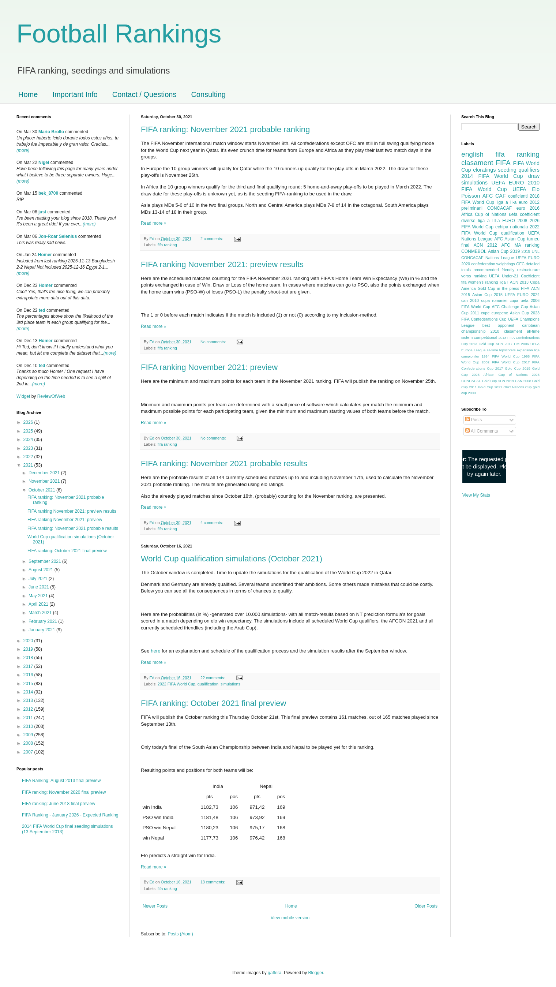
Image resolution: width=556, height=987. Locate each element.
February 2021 (43, 621)
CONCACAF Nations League (487, 257)
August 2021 (42, 569)
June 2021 (39, 587)
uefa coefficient (524, 214)
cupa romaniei (494, 300)
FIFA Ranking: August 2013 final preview (61, 780)
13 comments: (213, 882)
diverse (468, 220)
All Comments (481, 431)
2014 (28, 692)
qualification (208, 684)
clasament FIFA (486, 163)
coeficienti (517, 196)
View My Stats (476, 495)
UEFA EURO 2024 (522, 294)
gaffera (274, 972)
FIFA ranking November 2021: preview (209, 367)
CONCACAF (499, 208)
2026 (28, 422)
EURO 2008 (514, 220)
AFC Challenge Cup (510, 306)
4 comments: (212, 522)
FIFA (525, 288)
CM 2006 (521, 344)
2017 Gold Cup (508, 368)
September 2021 (45, 561)
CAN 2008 (523, 381)
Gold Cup (486, 288)
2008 (28, 743)
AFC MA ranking (520, 245)
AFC (487, 196)
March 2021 (41, 612)
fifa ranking (167, 245)
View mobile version (290, 917)
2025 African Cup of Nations (500, 375)
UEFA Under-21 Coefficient (514, 276)
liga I (504, 282)
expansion (525, 350)
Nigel (43, 162)
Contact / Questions (144, 94)
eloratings (484, 170)
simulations (230, 684)
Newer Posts (155, 906)
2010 (28, 726)
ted (42, 310)
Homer (45, 254)
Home (28, 94)
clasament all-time (522, 331)
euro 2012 (529, 202)
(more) (22, 150)
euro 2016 (528, 208)
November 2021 (45, 481)
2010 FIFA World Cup (500, 186)
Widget (23, 396)
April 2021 (39, 604)
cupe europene (494, 313)
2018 (28, 657)
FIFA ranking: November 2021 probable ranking (225, 129)
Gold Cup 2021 (490, 387)
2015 (28, 683)
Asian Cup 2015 (487, 294)
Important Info (74, 94)
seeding (507, 170)
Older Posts (425, 906)
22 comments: (213, 678)
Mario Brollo (51, 131)
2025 (28, 431)
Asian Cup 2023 (525, 313)
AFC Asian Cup (509, 239)
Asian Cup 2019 (504, 251)
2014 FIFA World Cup (492, 176)
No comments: (213, 342)
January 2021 (42, 629)
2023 (28, 448)
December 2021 (45, 472)
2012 (28, 709)
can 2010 (470, 300)
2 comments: (212, 238)
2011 (28, 717)
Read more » (153, 223)
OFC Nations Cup (517, 387)
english (472, 154)
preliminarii (471, 208)
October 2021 (42, 490)
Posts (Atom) (180, 933)
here (155, 651)
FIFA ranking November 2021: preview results (222, 264)
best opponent (498, 325)
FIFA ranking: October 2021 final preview (213, 703)
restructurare (528, 270)
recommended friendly (494, 270)
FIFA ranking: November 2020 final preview (64, 792)
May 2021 (39, 595)
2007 (28, 752)
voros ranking (474, 276)
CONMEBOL (474, 251)
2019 (28, 649)
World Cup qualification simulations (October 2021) (231, 558)
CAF (500, 196)
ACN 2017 (504, 344)
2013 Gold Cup (481, 344)
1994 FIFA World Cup (500, 356)
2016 (28, 674)
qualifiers (529, 170)
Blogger (315, 972)
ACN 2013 (519, 282)
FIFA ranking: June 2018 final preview (58, 803)
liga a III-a (489, 220)
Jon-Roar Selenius (57, 236)
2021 (28, 465)
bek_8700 (48, 193)
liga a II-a (506, 202)
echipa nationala (511, 226)
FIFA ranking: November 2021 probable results (224, 463)
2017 (28, 666)
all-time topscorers (501, 350)
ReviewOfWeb (51, 396)
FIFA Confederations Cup (484, 319)
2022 (28, 456)
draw (534, 176)
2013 (28, 700)
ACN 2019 (506, 381)
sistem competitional (479, 337)
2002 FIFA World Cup (500, 362)
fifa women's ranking (479, 282)
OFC (520, 264)
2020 (28, 640)
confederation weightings (493, 264)
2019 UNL (530, 251)
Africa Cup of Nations (483, 214)
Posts (473, 419)
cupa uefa (519, 300)
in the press (508, 288)
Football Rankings (118, 33)
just (42, 211)
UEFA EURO (508, 183)
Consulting (208, 94)
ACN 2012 (485, 245)
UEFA (519, 189)
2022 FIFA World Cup (176, 684)
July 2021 (39, 578)
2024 (28, 439)
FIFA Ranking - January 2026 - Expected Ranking (70, 815)
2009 (28, 734)
